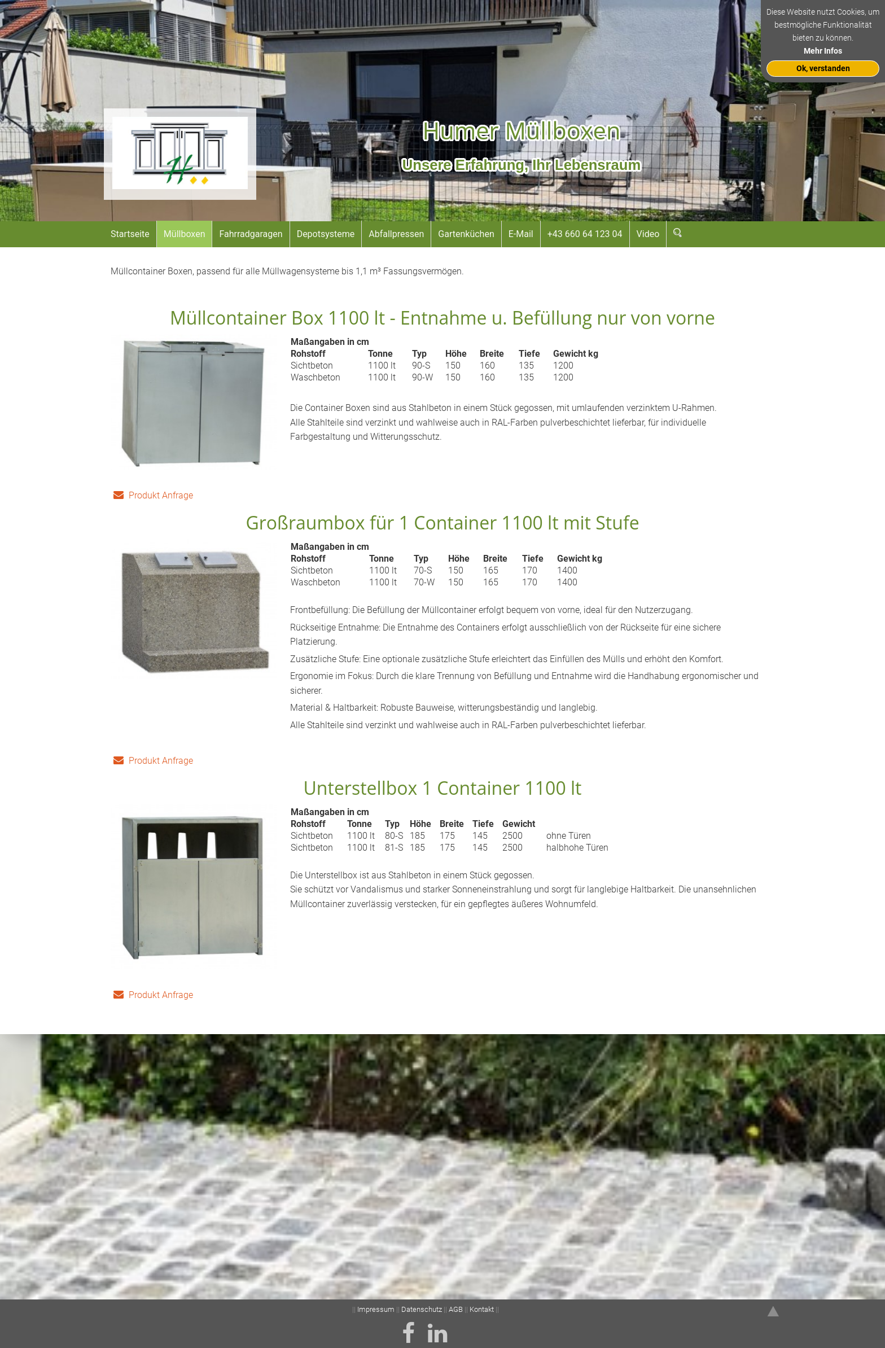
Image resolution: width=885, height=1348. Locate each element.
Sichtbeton (312, 366)
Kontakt (482, 1309)
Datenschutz (421, 1309)
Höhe (456, 354)
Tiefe (529, 354)
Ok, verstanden (823, 68)
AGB (456, 1309)
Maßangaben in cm (330, 342)
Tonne (380, 354)
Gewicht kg (575, 354)
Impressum (376, 1309)
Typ (419, 354)
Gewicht (519, 837)
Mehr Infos (823, 51)
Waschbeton (315, 378)
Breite (492, 354)
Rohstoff (308, 354)
